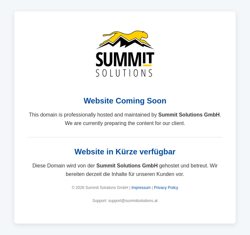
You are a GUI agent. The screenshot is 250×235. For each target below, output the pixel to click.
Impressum (141, 187)
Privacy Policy (166, 187)
